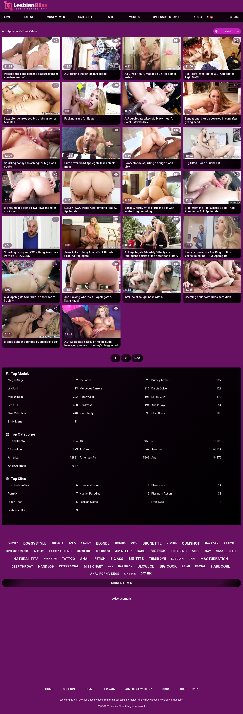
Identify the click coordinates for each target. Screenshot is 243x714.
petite (229, 543)
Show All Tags (121, 583)
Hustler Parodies (115, 493)
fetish (100, 559)
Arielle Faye (186, 405)
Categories (86, 17)
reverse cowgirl (17, 551)
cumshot (191, 543)
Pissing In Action (186, 493)
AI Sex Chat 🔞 (204, 17)
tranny (86, 543)
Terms (89, 689)
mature (39, 551)
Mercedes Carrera (115, 388)
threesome (157, 558)
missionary (93, 566)
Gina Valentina (43, 413)
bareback (125, 566)
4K (115, 441)
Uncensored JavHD (166, 17)
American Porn (115, 457)
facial (200, 566)
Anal (186, 457)
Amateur (186, 449)
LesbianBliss (117, 706)
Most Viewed (56, 17)
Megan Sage (43, 380)
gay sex (146, 573)
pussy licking (60, 551)
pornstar (50, 558)
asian (186, 566)
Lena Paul (43, 405)
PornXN (43, 493)
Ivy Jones (115, 380)
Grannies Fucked (115, 485)
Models (134, 17)
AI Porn (115, 449)
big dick (158, 551)
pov (134, 543)
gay (208, 551)
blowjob (146, 566)
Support (69, 689)
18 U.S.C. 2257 (188, 689)
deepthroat (22, 566)
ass (110, 566)
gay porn (211, 543)
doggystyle (34, 543)
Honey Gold (115, 397)
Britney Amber (186, 380)
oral (192, 558)
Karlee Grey (186, 397)
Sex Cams (233, 17)
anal (84, 559)
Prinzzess (115, 405)
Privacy (109, 689)
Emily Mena (43, 421)
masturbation (214, 559)
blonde (102, 543)
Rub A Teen (43, 502)
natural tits (26, 559)
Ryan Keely (115, 413)
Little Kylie (186, 502)
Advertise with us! (138, 689)
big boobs (103, 551)
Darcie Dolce (186, 388)
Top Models (20, 373)
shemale (57, 543)
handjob (46, 566)
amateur (123, 551)
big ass (116, 559)
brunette (152, 543)
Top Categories (23, 434)
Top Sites (18, 479)
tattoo (68, 559)
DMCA (166, 689)
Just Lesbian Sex (43, 485)
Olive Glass (186, 413)
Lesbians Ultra (43, 510)
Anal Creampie (43, 466)
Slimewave (186, 485)
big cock (168, 566)
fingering (179, 551)
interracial (69, 566)
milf (196, 551)
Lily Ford (43, 388)
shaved (13, 543)
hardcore (220, 566)
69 (186, 441)
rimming (120, 543)
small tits (226, 551)
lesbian (177, 559)
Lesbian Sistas (115, 502)
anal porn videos (104, 573)
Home (7, 17)
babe (141, 551)
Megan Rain (43, 397)
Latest (28, 17)
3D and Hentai (43, 441)
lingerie (130, 573)
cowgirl (84, 551)
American (43, 457)
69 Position (43, 449)
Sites (112, 17)
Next (137, 358)
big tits (136, 558)
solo (72, 543)
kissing (172, 543)
